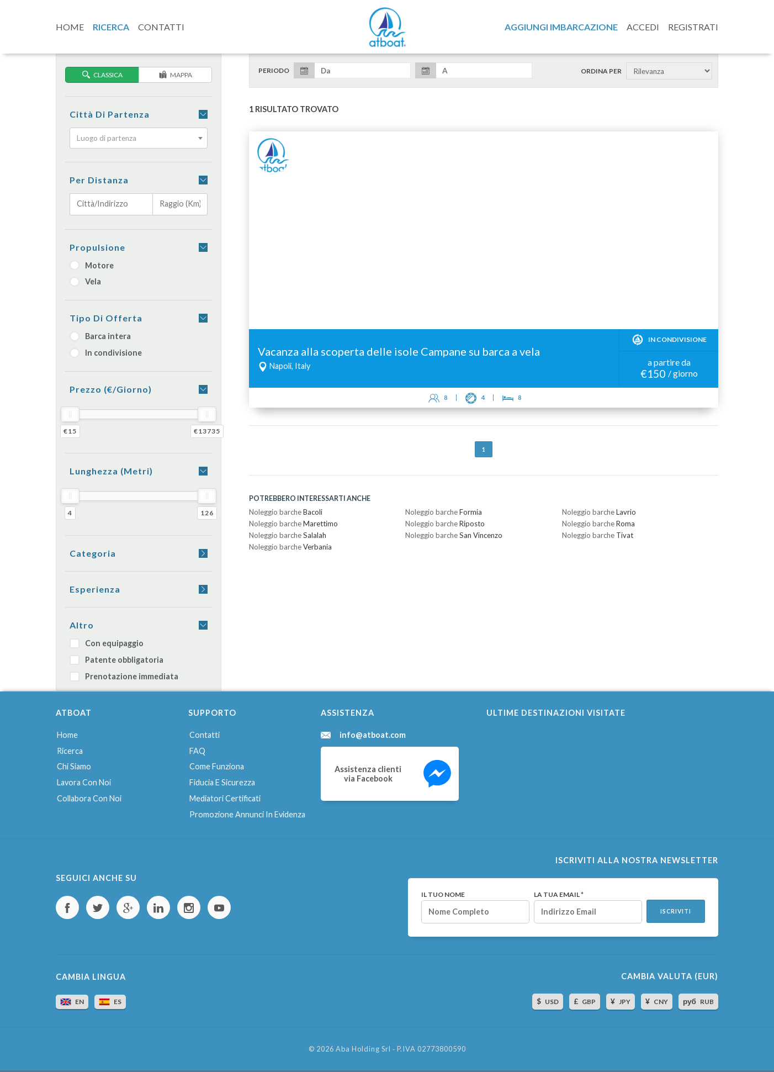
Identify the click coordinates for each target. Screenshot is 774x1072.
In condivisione (106, 352)
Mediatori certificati (225, 798)
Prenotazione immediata (124, 676)
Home (67, 735)
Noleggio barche (285, 512)
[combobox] (139, 138)
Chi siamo (74, 766)
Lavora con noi (84, 782)
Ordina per (601, 71)
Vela (85, 281)
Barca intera (100, 336)
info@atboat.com (373, 735)
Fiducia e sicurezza (222, 782)
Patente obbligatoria (116, 659)
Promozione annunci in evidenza (247, 814)
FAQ (197, 751)
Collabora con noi (89, 798)
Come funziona (216, 766)
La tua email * (559, 894)
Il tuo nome (443, 894)
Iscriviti (675, 911)
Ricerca (70, 751)
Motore (92, 265)
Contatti (204, 735)
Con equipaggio (107, 643)
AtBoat (387, 27)
